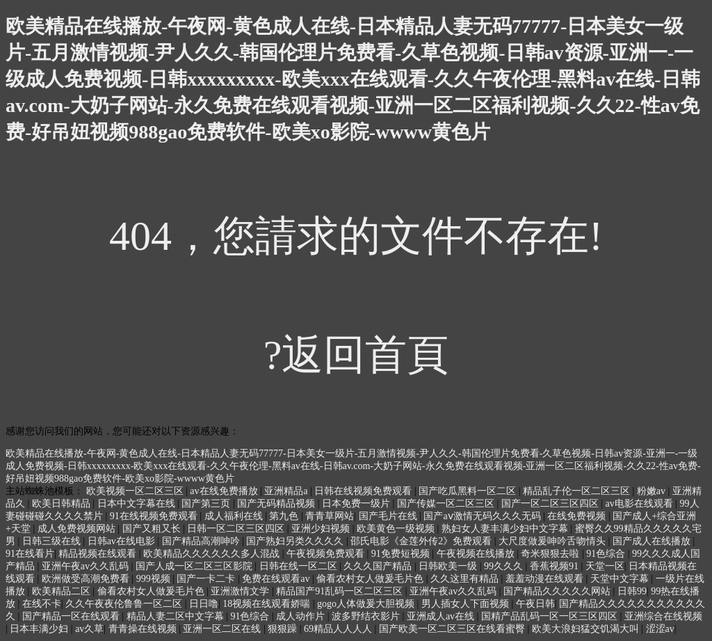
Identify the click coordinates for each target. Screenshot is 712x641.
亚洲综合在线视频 (663, 616)
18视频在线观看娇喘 (267, 604)
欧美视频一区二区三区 (136, 491)
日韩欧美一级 (449, 566)
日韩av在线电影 (123, 541)
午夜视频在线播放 (477, 553)
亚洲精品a (287, 491)
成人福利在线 (235, 516)
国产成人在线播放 (653, 541)
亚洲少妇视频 (322, 528)
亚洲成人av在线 (442, 616)
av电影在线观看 (641, 503)
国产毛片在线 (389, 516)
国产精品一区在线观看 (72, 616)
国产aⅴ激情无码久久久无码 (483, 516)
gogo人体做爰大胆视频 (367, 604)
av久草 (89, 629)
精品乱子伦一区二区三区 (578, 491)
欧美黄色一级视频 (397, 528)
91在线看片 (30, 553)
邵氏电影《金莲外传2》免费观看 (422, 541)
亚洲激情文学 (241, 591)
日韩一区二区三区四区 (237, 528)
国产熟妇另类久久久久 (296, 541)
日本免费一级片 (357, 503)
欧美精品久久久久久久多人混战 (212, 553)
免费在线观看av (277, 578)
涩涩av (660, 629)
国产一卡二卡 (207, 578)
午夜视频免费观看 (326, 553)
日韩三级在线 (52, 541)
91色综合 (607, 553)
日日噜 (203, 604)
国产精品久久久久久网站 (558, 591)
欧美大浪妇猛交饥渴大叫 (587, 629)
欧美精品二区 (62, 591)
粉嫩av (652, 491)
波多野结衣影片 (367, 616)
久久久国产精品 (378, 566)
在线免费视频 (577, 516)
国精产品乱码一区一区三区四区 (550, 616)
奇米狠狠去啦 (551, 553)
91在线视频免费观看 (155, 516)
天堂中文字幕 (621, 578)
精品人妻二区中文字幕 (177, 616)
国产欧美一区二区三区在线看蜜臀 (453, 629)
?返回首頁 (356, 355)
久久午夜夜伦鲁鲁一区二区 (125, 604)
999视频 (154, 578)
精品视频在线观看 (98, 553)
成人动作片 (301, 616)
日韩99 (632, 591)
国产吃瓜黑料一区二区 (469, 491)
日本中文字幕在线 (137, 503)
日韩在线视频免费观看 (364, 491)
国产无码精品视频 (277, 503)
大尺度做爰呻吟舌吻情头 (553, 541)
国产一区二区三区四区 (551, 503)
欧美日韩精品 (62, 503)
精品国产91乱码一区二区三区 (340, 591)
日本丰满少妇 (40, 629)
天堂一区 (604, 566)
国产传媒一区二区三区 (447, 503)
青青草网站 (329, 516)
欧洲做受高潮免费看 (87, 578)
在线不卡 (41, 604)
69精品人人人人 (339, 629)
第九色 (285, 516)
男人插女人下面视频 (466, 604)
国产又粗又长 (153, 528)
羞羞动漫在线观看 (545, 578)
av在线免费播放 (225, 491)
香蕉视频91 (555, 566)
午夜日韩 (535, 604)
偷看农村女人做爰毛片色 (371, 578)
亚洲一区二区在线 (223, 629)
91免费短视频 (401, 553)
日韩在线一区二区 (299, 566)
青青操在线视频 (143, 629)
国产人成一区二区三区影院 (195, 566)
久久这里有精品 (465, 578)
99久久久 (505, 566)
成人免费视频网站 (78, 528)
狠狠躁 (284, 629)
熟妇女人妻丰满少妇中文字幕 (506, 528)
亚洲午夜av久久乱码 (86, 566)
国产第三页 (207, 503)
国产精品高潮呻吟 (202, 541)
